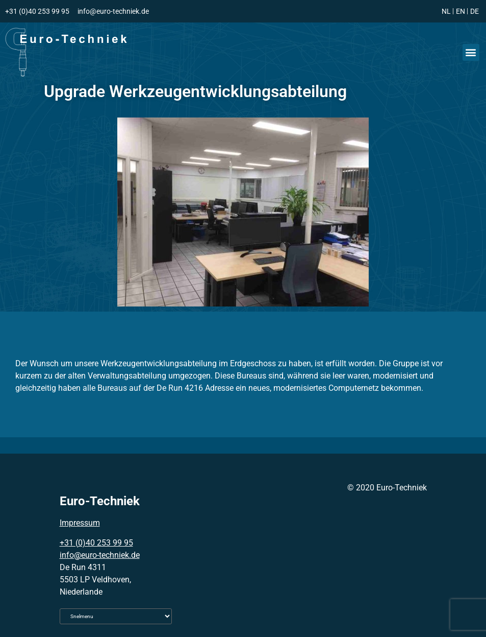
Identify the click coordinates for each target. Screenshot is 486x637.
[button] (471, 52)
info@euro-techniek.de (100, 555)
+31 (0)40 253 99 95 (96, 543)
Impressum (80, 523)
